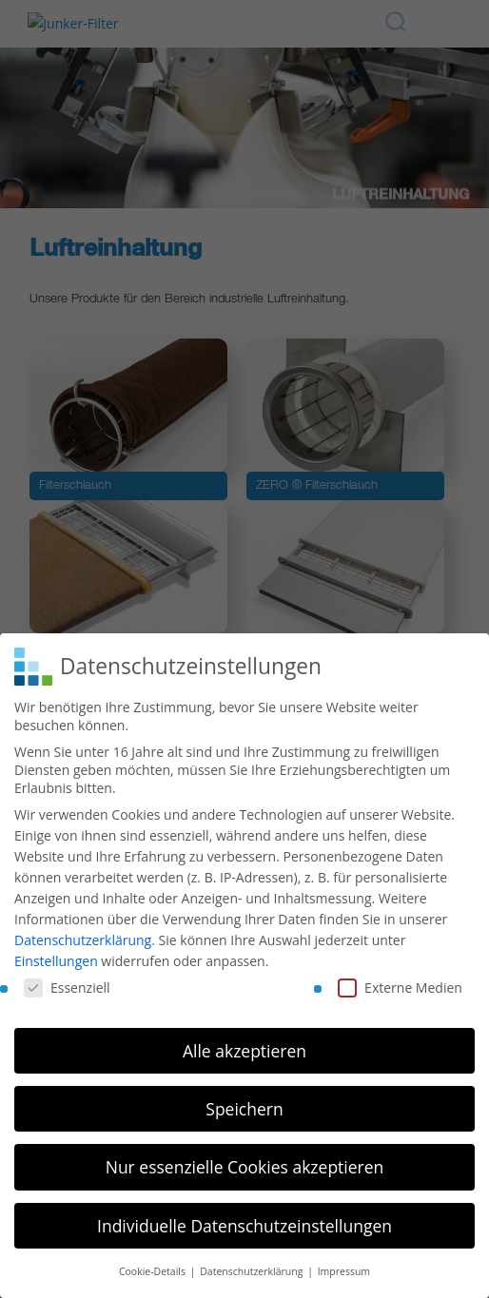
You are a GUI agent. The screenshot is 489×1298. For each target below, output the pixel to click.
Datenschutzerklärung (82, 936)
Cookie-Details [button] (153, 1267)
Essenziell (67, 984)
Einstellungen (56, 957)
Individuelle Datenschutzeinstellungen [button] (244, 1222)
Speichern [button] (244, 1105)
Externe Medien (400, 984)
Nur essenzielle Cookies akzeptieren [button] (245, 1163)
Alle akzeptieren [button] (244, 1047)
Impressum (344, 1267)
